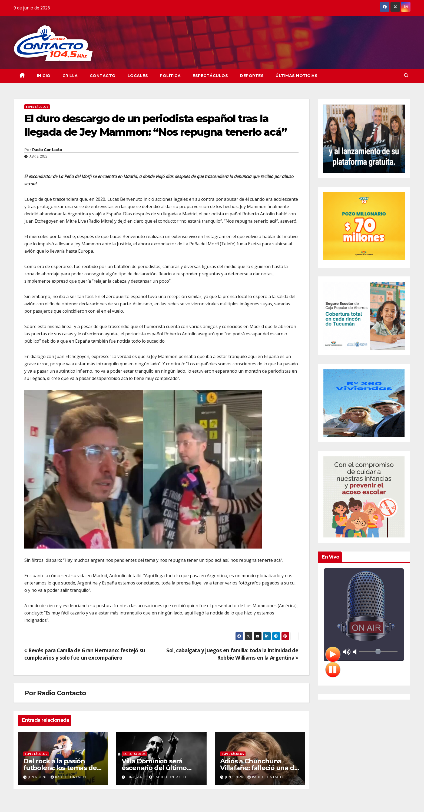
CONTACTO (103, 75)
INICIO (44, 75)
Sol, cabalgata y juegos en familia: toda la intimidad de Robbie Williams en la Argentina (232, 654)
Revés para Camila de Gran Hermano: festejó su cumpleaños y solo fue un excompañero (84, 654)
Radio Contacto (47, 149)
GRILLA (70, 75)
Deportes (252, 75)
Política (170, 75)
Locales (138, 75)
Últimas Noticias (296, 75)
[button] (406, 75)
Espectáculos (210, 75)
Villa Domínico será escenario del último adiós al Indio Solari (154, 767)
